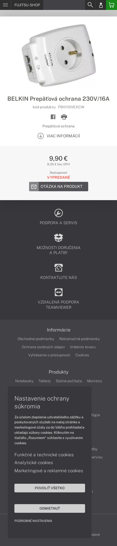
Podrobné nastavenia (33, 521)
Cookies (82, 355)
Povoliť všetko (50, 488)
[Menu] (5, 5)
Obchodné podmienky (36, 339)
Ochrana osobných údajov (43, 347)
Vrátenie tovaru (83, 347)
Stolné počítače (69, 381)
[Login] (101, 5)
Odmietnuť (50, 508)
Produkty (59, 372)
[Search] (90, 5)
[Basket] (111, 5)
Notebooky (24, 381)
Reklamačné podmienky (79, 339)
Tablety (44, 381)
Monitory (94, 381)
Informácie (58, 330)
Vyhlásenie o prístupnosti (49, 355)
